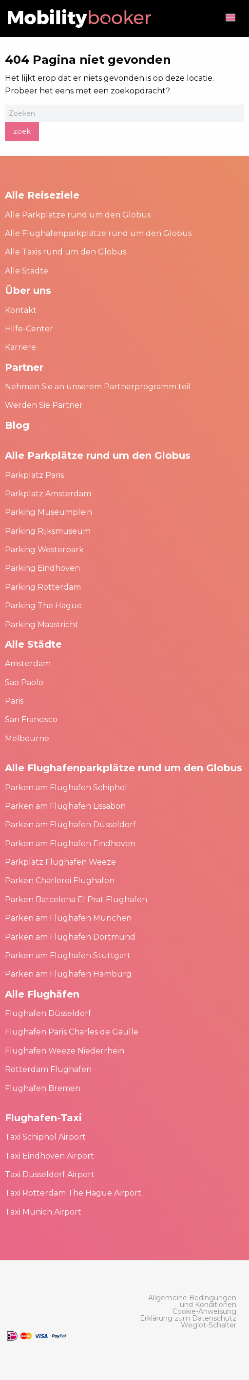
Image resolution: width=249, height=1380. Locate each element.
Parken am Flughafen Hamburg (68, 974)
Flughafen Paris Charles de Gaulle (71, 1031)
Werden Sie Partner (44, 405)
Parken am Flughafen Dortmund (70, 937)
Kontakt (21, 310)
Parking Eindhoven (42, 568)
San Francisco (31, 719)
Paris (14, 701)
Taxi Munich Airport (43, 1212)
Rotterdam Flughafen (48, 1069)
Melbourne (27, 738)
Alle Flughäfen (42, 994)
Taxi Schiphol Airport (45, 1137)
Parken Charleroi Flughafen (60, 880)
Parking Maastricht (41, 624)
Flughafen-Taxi (43, 1118)
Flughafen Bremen (42, 1088)
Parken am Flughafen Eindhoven (70, 843)
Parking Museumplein (48, 512)
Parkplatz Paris (34, 475)
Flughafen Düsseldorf (48, 1013)
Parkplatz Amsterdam (48, 493)
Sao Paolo (24, 682)
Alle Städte (26, 270)
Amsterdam (28, 663)
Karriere (20, 347)
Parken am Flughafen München (68, 918)
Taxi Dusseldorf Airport (50, 1174)
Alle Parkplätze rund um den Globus (78, 214)
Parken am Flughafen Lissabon (65, 806)
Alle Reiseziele (42, 195)
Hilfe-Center (29, 328)
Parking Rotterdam (43, 587)
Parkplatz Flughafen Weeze (60, 862)
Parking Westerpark (44, 549)
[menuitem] (187, 1301)
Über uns (28, 290)
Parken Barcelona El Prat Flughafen (76, 899)
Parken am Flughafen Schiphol (66, 787)
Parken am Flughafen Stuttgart (68, 955)
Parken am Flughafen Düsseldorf (70, 824)
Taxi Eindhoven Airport (49, 1156)
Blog (17, 425)
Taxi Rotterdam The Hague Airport (73, 1193)
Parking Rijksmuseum (48, 531)
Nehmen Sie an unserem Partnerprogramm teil (98, 386)
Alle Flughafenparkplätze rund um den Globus (98, 233)
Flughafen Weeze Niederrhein (64, 1050)
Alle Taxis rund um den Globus (65, 251)
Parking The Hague (43, 605)
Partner (24, 367)
